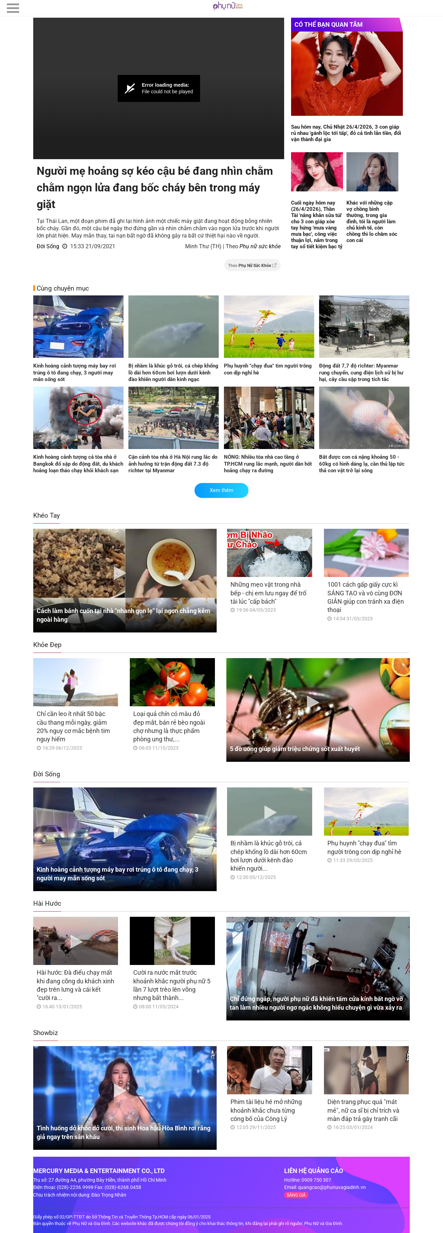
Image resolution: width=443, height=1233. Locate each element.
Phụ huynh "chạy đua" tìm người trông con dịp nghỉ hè (268, 369)
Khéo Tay (46, 515)
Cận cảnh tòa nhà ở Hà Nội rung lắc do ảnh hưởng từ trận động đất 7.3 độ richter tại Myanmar (172, 464)
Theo (252, 265)
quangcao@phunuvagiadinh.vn (332, 1187)
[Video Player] (158, 88)
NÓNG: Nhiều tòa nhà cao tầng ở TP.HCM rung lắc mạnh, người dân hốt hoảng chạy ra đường (268, 464)
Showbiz (45, 1033)
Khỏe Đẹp (47, 645)
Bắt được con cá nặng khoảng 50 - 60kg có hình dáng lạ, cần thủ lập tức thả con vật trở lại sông (362, 464)
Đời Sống (48, 246)
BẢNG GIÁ (296, 1195)
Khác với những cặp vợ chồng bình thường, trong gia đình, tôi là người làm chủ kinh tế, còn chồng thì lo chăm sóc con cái (371, 221)
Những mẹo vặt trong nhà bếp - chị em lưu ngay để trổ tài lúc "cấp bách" (268, 593)
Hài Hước (47, 903)
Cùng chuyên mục (63, 288)
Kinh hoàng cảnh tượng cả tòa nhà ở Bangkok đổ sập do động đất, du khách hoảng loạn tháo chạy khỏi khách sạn (78, 464)
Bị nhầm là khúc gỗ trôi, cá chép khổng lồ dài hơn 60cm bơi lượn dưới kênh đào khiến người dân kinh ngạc (173, 372)
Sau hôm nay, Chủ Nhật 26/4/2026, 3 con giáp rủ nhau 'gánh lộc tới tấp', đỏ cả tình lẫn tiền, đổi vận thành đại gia (346, 133)
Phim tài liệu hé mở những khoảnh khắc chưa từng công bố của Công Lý (266, 1110)
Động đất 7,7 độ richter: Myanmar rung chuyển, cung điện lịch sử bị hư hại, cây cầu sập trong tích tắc (361, 372)
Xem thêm (221, 490)
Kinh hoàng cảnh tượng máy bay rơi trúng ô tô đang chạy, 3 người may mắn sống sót (74, 372)
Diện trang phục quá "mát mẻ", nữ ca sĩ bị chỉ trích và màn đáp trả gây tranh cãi (363, 1110)
